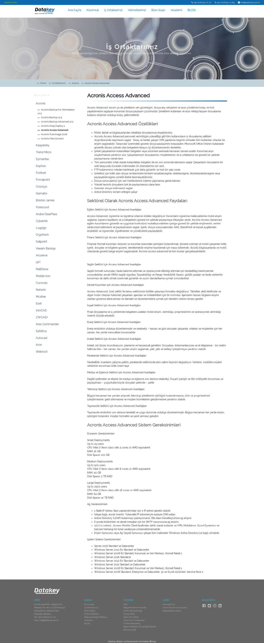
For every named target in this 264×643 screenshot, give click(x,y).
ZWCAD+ (42, 317)
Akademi (176, 10)
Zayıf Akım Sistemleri (134, 620)
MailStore (42, 269)
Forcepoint (43, 179)
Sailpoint (41, 241)
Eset (39, 303)
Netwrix (41, 289)
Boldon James (45, 200)
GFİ (38, 262)
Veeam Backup (46, 248)
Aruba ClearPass (46, 214)
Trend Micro (43, 152)
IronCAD (41, 310)
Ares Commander (47, 324)
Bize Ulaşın (158, 10)
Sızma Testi (129, 614)
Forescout (42, 207)
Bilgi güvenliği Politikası (95, 617)
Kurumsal (92, 10)
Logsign (41, 228)
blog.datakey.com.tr (172, 610)
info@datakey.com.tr (250, 2)
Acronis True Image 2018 (54, 134)
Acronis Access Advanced (54, 130)
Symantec (42, 159)
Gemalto (41, 193)
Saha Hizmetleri (131, 617)
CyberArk (42, 221)
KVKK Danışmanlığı (133, 610)
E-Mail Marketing (132, 623)
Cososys (41, 186)
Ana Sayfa (74, 10)
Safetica (41, 331)
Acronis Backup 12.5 (51, 117)
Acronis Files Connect (52, 138)
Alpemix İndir (10, 2)
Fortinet (41, 172)
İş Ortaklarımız (113, 10)
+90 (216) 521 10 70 (202, 2)
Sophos (41, 166)
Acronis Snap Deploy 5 (53, 126)
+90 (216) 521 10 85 (226, 2)
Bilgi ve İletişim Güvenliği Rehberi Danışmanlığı (140, 628)
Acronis (42, 95)
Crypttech (42, 234)
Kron (39, 344)
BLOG (191, 10)
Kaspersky (42, 145)
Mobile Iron (43, 276)
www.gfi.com (169, 604)
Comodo (41, 283)
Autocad (41, 338)
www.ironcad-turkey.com (175, 607)
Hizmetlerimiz (137, 10)
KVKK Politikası (91, 614)
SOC (126, 604)
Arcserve (41, 255)
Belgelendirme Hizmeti (135, 607)
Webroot (41, 351)
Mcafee (41, 296)
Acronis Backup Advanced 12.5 (57, 121)
